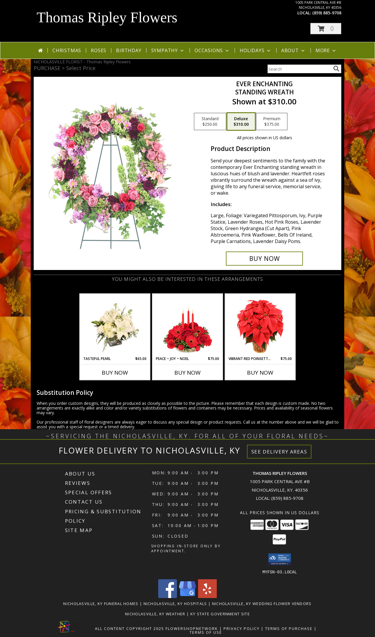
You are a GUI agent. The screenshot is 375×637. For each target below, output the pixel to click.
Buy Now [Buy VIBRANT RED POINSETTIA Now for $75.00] (260, 372)
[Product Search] (299, 69)
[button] (325, 28)
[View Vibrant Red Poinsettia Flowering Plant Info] (260, 325)
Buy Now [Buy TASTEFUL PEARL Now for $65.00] (115, 372)
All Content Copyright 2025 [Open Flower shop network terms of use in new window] (129, 628)
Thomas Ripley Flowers (107, 17)
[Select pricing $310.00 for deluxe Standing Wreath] (241, 121)
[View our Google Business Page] (187, 596)
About (293, 50)
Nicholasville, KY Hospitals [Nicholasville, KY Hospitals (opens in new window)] (175, 603)
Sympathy (168, 50)
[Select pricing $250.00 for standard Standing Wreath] (210, 121)
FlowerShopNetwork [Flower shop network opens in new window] (192, 628)
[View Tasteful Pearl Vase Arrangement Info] (115, 325)
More (326, 50)
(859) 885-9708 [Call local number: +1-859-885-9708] (326, 13)
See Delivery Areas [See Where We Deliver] (279, 451)
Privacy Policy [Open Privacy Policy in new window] (242, 628)
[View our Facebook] (167, 596)
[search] (336, 68)
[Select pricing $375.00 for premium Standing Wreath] (271, 121)
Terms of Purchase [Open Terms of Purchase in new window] (289, 628)
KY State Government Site (220, 613)
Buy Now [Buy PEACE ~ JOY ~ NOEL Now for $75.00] (187, 372)
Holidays (255, 50)
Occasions (212, 50)
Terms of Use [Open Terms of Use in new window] (206, 632)
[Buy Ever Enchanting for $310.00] (264, 259)
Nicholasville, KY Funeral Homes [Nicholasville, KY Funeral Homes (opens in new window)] (100, 603)
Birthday (128, 50)
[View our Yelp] (207, 596)
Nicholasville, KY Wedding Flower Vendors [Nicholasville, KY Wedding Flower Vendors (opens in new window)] (262, 603)
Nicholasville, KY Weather (155, 613)
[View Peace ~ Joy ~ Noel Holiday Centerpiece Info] (187, 325)
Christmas (66, 50)
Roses (98, 50)
